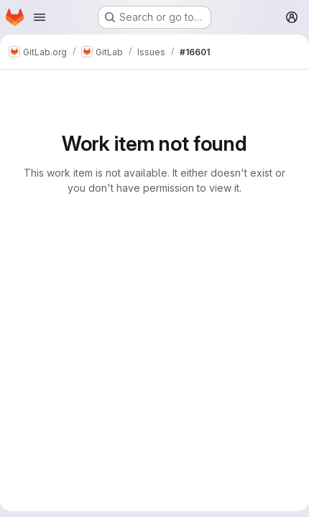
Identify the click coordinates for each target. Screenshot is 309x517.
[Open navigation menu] (39, 17)
